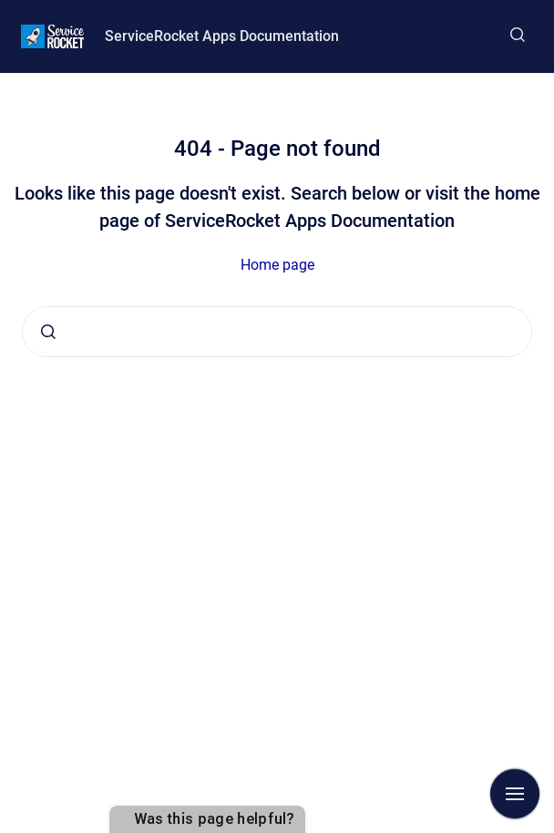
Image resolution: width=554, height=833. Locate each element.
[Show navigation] (514, 793)
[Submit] (48, 331)
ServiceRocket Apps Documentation (222, 36)
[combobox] (277, 331)
